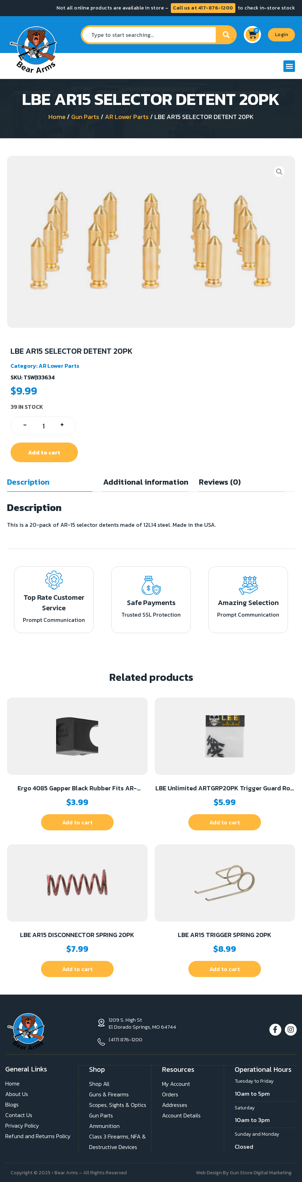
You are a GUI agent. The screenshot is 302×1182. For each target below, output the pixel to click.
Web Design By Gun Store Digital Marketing (243, 1172)
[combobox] (148, 34)
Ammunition (104, 1125)
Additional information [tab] (145, 482)
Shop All (99, 1083)
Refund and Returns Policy (38, 1135)
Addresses (174, 1104)
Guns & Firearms (109, 1093)
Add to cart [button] (77, 822)
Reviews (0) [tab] (220, 482)
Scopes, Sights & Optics (117, 1104)
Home (57, 116)
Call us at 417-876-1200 (203, 8)
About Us (16, 1093)
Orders (170, 1093)
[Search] (226, 34)
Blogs (12, 1104)
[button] (289, 66)
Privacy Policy (22, 1125)
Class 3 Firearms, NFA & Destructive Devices (117, 1140)
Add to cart (44, 452)
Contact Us (18, 1114)
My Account (176, 1083)
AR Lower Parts (127, 116)
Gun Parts (85, 116)
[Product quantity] (43, 426)
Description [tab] (28, 482)
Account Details (181, 1114)
